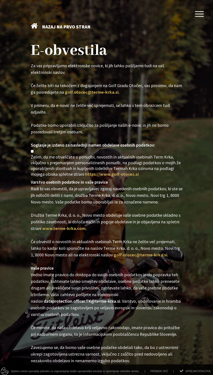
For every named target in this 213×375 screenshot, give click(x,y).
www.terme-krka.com (64, 228)
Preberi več (159, 372)
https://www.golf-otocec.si (112, 174)
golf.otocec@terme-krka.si (91, 92)
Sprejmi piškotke (198, 372)
